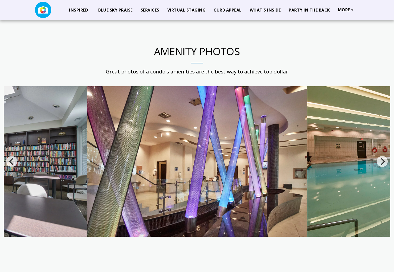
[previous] (11, 161)
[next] (382, 161)
